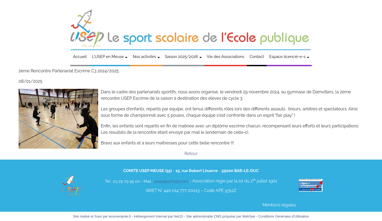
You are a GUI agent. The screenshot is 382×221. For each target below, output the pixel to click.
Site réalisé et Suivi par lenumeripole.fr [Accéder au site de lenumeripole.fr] (102, 216)
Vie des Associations (225, 56)
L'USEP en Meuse (108, 56)
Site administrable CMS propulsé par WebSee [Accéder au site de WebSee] (220, 216)
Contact (257, 56)
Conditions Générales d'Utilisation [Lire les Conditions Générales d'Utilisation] (283, 216)
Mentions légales (279, 204)
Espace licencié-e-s (287, 56)
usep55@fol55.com (171, 181)
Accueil (79, 56)
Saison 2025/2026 (181, 56)
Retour (190, 153)
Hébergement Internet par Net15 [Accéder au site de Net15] (158, 216)
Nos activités (144, 56)
